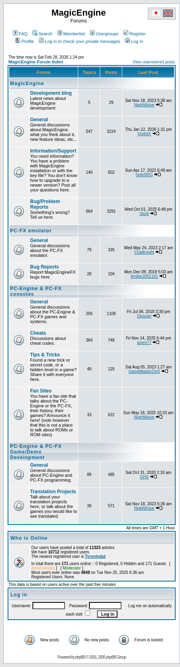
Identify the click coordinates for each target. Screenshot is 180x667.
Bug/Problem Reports (45, 204)
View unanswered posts (154, 62)
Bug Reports (44, 267)
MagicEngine (27, 83)
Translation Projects (53, 491)
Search (42, 33)
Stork (144, 213)
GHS (144, 477)
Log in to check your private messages (79, 41)
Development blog (51, 93)
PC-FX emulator (31, 231)
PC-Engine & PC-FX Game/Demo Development (36, 451)
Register (134, 33)
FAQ (20, 33)
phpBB (80, 657)
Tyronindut (95, 556)
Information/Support (53, 151)
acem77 (144, 342)
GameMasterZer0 (144, 371)
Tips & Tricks (45, 355)
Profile (24, 41)
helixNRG (144, 175)
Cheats (38, 333)
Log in (134, 41)
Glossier (144, 316)
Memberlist (71, 33)
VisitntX (144, 134)
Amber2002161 (144, 276)
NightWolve (144, 105)
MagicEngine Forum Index (35, 61)
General (39, 119)
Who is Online (29, 538)
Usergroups (104, 33)
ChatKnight (144, 252)
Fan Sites (40, 391)
